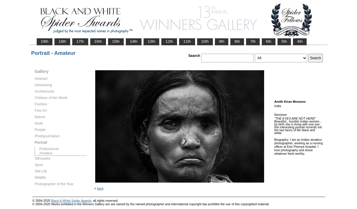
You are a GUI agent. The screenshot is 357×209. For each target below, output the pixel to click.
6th (269, 41)
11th (187, 41)
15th (116, 41)
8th (237, 41)
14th (134, 41)
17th (80, 41)
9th (222, 41)
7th (253, 41)
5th (284, 41)
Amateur (45, 153)
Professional (49, 149)
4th (300, 41)
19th (45, 41)
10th (205, 41)
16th (98, 41)
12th (169, 41)
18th (62, 41)
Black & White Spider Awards (71, 200)
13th (151, 41)
